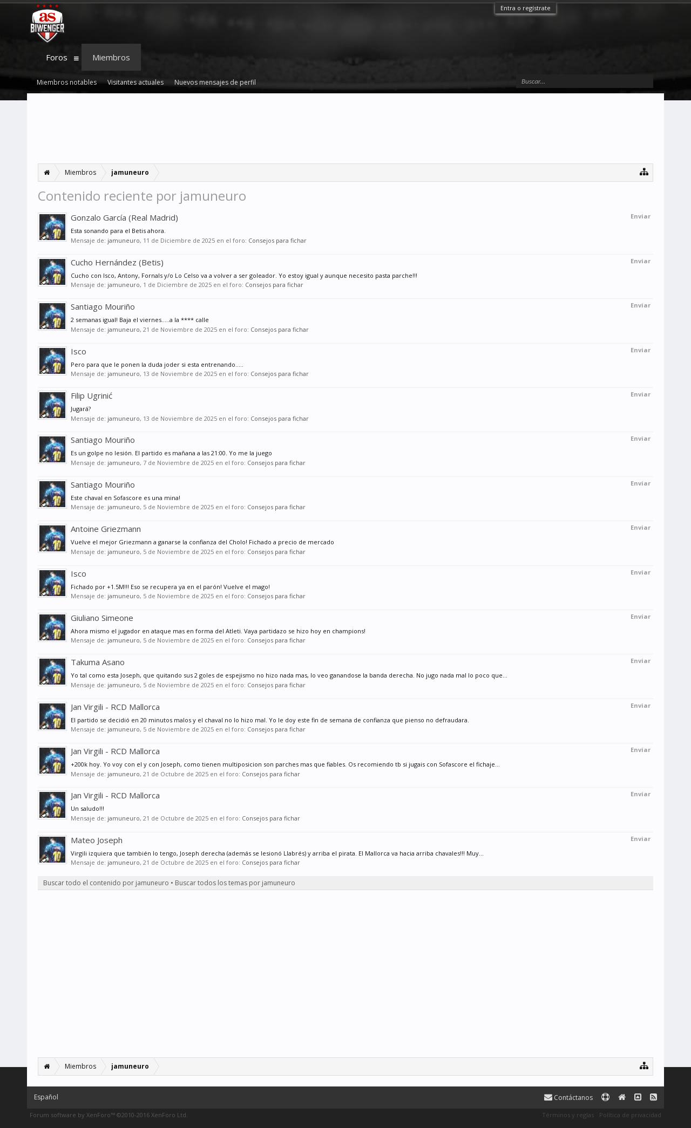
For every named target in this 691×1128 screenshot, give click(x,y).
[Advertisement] (345, 128)
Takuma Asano (98, 662)
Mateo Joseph (97, 840)
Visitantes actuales (135, 82)
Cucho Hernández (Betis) (117, 262)
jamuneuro (123, 240)
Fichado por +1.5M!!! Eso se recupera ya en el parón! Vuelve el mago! (170, 587)
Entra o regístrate (525, 8)
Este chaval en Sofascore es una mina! (125, 498)
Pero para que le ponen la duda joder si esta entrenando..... (157, 364)
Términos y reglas (568, 1115)
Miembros (111, 57)
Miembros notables (67, 82)
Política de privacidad (630, 1115)
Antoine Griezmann (106, 528)
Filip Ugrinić (91, 395)
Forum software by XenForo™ (109, 1115)
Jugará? (81, 409)
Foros (56, 57)
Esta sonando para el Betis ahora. (118, 231)
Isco (78, 351)
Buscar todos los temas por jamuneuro (235, 882)
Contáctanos (568, 1097)
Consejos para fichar (277, 240)
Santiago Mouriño (103, 306)
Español (46, 1097)
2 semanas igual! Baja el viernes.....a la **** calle (140, 320)
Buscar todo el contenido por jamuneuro (106, 882)
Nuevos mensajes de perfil (215, 82)
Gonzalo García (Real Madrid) (124, 217)
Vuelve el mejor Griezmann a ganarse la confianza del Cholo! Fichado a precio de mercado (202, 542)
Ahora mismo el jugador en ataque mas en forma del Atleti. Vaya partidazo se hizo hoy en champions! (218, 631)
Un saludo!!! (87, 808)
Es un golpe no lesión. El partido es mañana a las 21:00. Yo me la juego (171, 453)
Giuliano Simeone (102, 617)
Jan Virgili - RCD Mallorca (115, 706)
